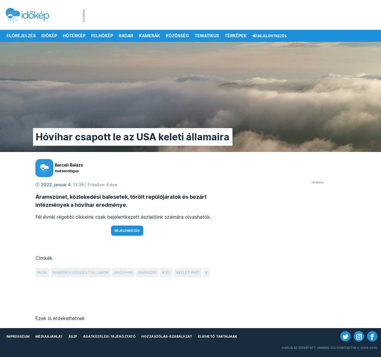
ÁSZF (72, 336)
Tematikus (207, 35)
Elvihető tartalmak (218, 336)
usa (43, 272)
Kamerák (149, 35)
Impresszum (18, 336)
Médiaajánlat (49, 336)
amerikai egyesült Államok (82, 272)
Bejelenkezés (127, 231)
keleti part (189, 272)
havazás (148, 272)
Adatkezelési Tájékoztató (109, 336)
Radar (126, 35)
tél (167, 272)
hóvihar (124, 272)
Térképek (236, 35)
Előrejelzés (21, 35)
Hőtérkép (74, 35)
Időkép (49, 35)
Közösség (177, 35)
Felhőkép (102, 35)
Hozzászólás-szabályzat (166, 336)
